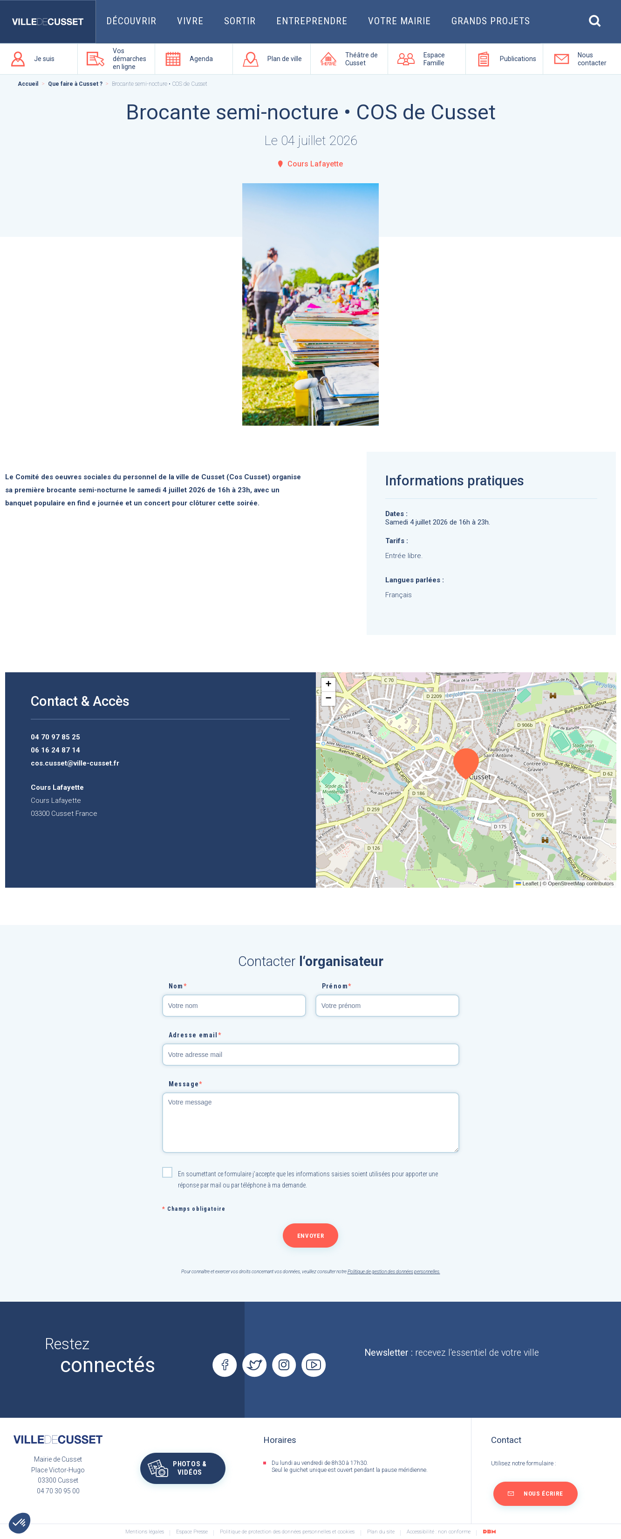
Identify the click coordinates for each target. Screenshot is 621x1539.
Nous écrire (543, 1493)
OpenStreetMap (566, 883)
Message (186, 1084)
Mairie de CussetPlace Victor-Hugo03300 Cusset (58, 1470)
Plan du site (381, 1532)
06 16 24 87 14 (55, 750)
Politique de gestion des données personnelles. (394, 1272)
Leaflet (527, 883)
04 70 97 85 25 (55, 737)
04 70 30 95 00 (58, 1491)
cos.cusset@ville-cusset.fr (75, 763)
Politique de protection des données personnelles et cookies (287, 1532)
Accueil (28, 84)
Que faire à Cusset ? (75, 84)
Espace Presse (192, 1532)
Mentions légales (144, 1532)
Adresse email (195, 1035)
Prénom (337, 986)
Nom (178, 986)
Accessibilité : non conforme (439, 1532)
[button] (466, 764)
